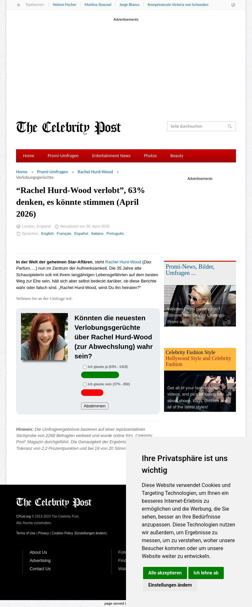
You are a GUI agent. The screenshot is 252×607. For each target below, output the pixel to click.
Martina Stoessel (98, 4)
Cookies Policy (62, 533)
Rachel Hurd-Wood (95, 172)
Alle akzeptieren (165, 572)
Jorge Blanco (129, 4)
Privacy (43, 533)
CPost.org (23, 516)
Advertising (40, 560)
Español (81, 233)
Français (64, 233)
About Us (38, 552)
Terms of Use (25, 533)
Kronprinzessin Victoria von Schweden (178, 4)
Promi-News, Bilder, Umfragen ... (190, 269)
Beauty (176, 155)
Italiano (97, 233)
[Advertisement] (126, 69)
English (47, 233)
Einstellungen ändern (170, 585)
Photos (150, 155)
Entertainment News (111, 155)
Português (115, 233)
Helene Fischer (64, 4)
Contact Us (40, 568)
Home (28, 155)
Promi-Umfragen (63, 155)
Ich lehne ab (206, 572)
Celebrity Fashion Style (190, 352)
